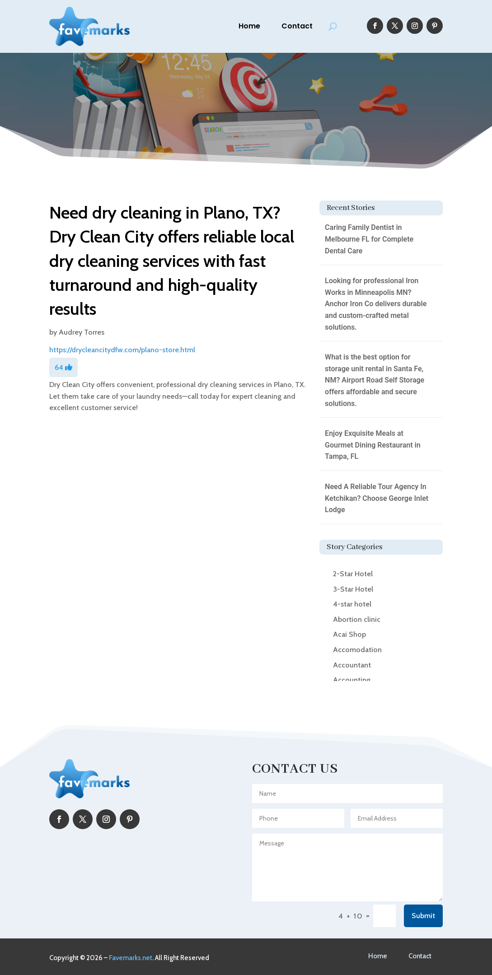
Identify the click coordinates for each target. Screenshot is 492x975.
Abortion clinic (356, 619)
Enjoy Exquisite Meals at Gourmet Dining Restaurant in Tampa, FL (373, 445)
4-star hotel (352, 604)
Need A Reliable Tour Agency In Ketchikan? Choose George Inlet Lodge (376, 498)
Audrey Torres (81, 332)
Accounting (351, 680)
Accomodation (357, 649)
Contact (297, 26)
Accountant (352, 665)
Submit (423, 915)
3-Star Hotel (353, 589)
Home (249, 26)
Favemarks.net (130, 958)
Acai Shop (349, 634)
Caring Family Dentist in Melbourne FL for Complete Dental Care (369, 239)
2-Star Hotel (353, 573)
